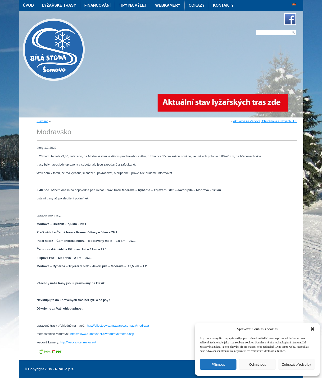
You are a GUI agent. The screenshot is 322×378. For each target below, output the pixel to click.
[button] (312, 329)
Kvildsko (42, 121)
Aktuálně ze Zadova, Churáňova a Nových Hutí (265, 121)
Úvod (28, 5)
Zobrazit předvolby (296, 364)
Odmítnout (257, 364)
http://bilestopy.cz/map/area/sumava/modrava (117, 325)
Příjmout (218, 364)
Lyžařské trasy (59, 5)
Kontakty (223, 5)
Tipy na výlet (133, 5)
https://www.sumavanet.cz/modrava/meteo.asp (102, 334)
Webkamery (167, 5)
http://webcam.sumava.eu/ (78, 342)
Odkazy (197, 5)
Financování (97, 5)
